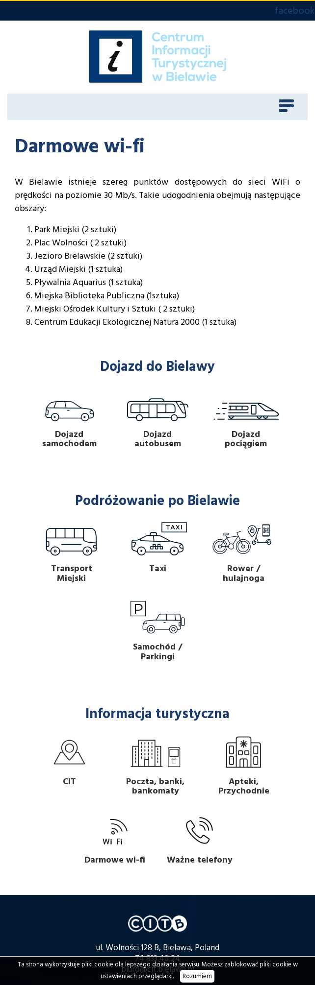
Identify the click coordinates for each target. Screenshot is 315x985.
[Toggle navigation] (286, 106)
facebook (294, 11)
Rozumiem (197, 976)
